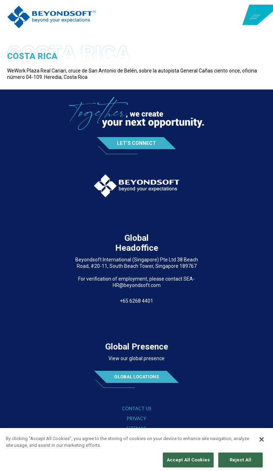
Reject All (240, 462)
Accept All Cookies (188, 462)
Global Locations (136, 376)
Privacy (136, 418)
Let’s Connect (136, 143)
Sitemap (136, 428)
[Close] (261, 441)
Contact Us (136, 408)
